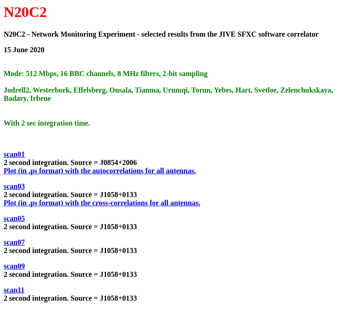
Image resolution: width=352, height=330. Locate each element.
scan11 (14, 290)
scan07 (14, 242)
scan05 (14, 218)
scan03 (14, 186)
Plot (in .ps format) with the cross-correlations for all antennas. (102, 203)
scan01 (14, 154)
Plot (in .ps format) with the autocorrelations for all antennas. (100, 171)
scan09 (14, 266)
